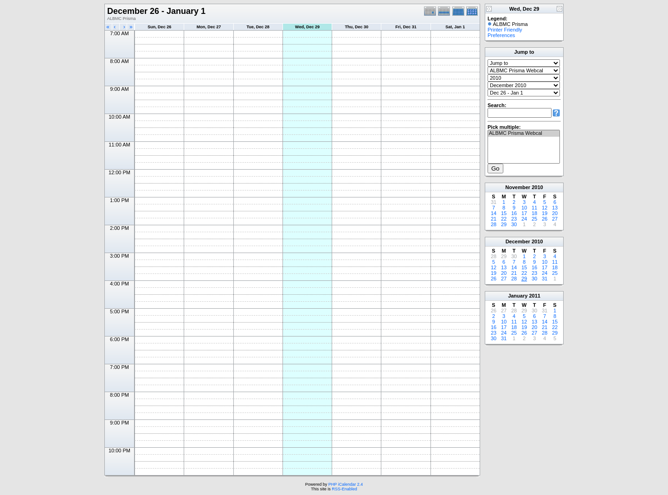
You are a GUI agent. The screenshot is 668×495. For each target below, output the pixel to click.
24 (524, 219)
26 (544, 219)
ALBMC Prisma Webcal (523, 133)
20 (555, 213)
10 (524, 207)
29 (504, 224)
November (517, 187)
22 (504, 219)
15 (504, 213)
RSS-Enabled (344, 489)
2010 (537, 187)
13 (555, 207)
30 (514, 224)
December (518, 241)
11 (534, 207)
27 (555, 219)
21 (493, 219)
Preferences (501, 35)
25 (534, 219)
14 (493, 213)
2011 (534, 295)
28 (493, 224)
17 (524, 213)
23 (514, 219)
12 (544, 207)
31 (544, 278)
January (517, 295)
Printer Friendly (505, 29)
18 (534, 213)
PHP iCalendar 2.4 (345, 484)
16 (514, 213)
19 (544, 213)
